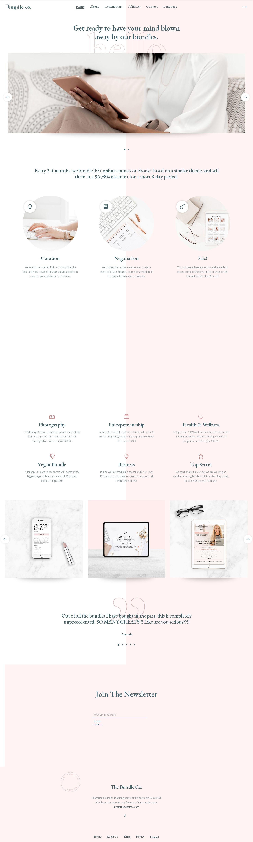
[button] (118, 644)
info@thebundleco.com (126, 806)
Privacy (140, 836)
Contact (154, 837)
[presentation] (5, 539)
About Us (112, 836)
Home (97, 836)
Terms (127, 836)
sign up (97, 722)
